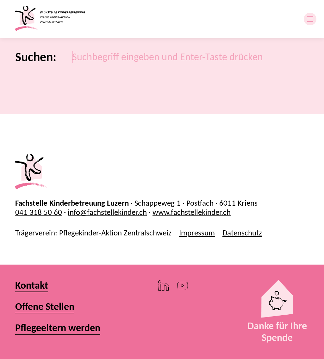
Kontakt (31, 286)
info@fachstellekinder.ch (107, 212)
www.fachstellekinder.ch (192, 212)
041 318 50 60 (38, 212)
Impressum (197, 233)
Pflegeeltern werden (57, 328)
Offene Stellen (44, 307)
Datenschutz (242, 233)
